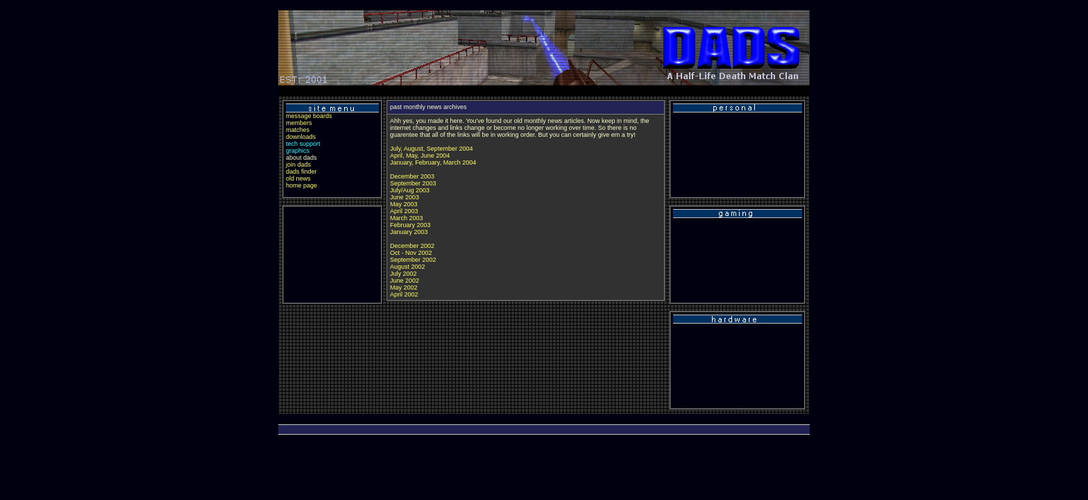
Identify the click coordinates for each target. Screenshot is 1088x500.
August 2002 (407, 266)
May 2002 (404, 287)
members (299, 122)
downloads (301, 136)
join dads (298, 164)
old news (298, 178)
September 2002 (413, 259)
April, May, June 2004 (420, 155)
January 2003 (409, 231)
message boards (309, 115)
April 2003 (404, 211)
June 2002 (404, 280)
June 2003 (404, 197)
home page (301, 185)
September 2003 (413, 183)
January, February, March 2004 (433, 162)
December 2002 (412, 245)
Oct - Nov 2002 (411, 252)
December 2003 (412, 176)
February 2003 (410, 225)
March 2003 (406, 218)
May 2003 (404, 204)
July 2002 (403, 273)
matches (297, 129)
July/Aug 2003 (410, 190)
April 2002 (404, 294)
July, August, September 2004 (431, 148)
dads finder (301, 171)
